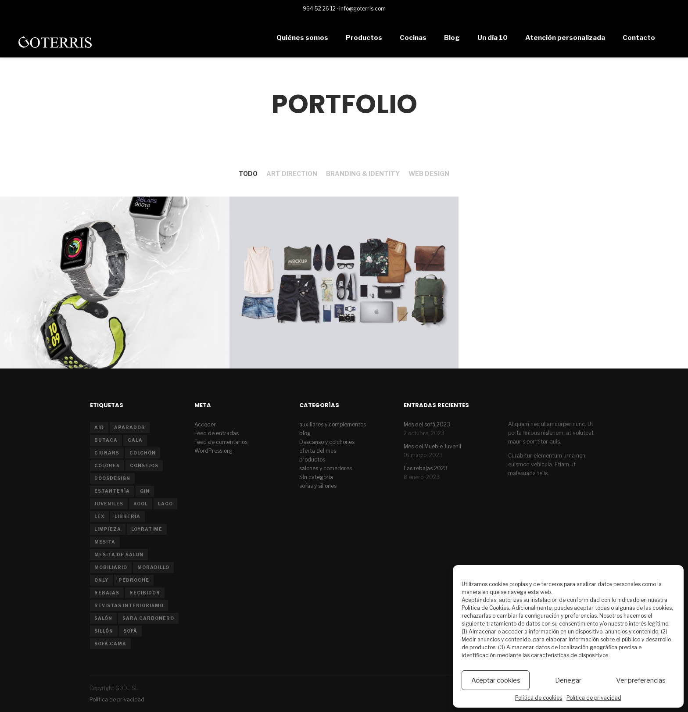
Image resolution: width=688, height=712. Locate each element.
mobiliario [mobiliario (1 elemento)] (110, 567)
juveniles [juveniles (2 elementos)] (108, 503)
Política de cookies (538, 697)
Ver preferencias (641, 680)
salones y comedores (325, 468)
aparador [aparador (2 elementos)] (129, 427)
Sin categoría (316, 477)
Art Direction (291, 173)
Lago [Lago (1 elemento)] (165, 503)
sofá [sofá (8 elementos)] (130, 630)
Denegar (568, 680)
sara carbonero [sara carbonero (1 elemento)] (148, 618)
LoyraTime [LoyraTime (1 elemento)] (146, 529)
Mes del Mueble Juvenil (432, 446)
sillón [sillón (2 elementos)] (103, 630)
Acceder (205, 424)
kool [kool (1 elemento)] (140, 503)
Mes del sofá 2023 (427, 424)
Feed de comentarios (220, 442)
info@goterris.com (362, 8)
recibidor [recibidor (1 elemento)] (144, 592)
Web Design (428, 173)
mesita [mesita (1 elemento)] (104, 541)
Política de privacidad (593, 697)
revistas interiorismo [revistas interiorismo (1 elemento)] (129, 605)
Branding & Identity (363, 173)
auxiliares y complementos (332, 424)
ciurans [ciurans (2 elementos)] (106, 452)
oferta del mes (317, 450)
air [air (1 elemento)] (99, 427)
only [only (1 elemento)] (101, 580)
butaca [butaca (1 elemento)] (106, 440)
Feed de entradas (216, 433)
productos (312, 459)
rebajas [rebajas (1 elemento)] (106, 592)
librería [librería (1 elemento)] (127, 516)
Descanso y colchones (327, 442)
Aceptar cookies (495, 680)
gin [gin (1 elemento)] (145, 491)
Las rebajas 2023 (426, 468)
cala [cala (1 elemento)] (135, 440)
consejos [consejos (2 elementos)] (144, 465)
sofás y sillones (318, 486)
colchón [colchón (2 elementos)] (142, 452)
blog (305, 433)
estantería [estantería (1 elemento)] (112, 491)
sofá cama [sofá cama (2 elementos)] (110, 643)
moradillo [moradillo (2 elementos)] (153, 567)
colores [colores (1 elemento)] (107, 465)
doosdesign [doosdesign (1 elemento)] (112, 478)
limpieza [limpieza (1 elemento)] (107, 529)
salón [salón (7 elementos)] (103, 618)
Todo (248, 173)
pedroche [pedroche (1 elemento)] (133, 580)
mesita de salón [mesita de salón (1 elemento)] (118, 554)
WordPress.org (213, 450)
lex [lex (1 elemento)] (99, 516)
